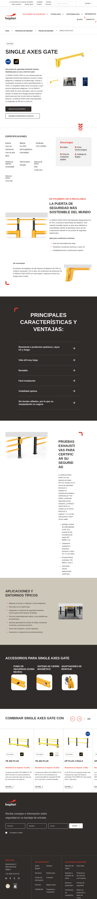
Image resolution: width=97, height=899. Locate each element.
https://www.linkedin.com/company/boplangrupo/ (6, 878)
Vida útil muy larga (28, 360)
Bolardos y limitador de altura (69, 875)
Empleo (39, 4)
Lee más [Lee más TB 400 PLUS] (38, 786)
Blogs (78, 19)
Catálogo (39, 2)
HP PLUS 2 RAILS (74, 761)
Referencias (67, 19)
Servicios (48, 4)
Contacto (89, 19)
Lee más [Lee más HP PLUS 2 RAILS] (67, 786)
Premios (38, 885)
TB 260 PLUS (12, 761)
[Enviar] (76, 825)
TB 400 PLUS (41, 761)
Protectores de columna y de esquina (81, 875)
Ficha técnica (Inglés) (81, 148)
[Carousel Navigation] (80, 719)
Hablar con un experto (17, 109)
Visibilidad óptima (28, 391)
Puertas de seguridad (46, 30)
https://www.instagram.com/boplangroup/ (19, 878)
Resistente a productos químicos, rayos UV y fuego (39, 348)
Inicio (7, 30)
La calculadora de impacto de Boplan (21, 2)
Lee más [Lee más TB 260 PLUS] (8, 786)
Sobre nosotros (16, 4)
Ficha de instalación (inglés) (64, 156)
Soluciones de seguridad (23, 30)
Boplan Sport (29, 4)
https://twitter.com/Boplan (14, 878)
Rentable (23, 370)
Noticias (48, 2)
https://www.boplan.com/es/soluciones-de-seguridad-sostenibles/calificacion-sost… (7, 886)
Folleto (65, 147)
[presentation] (19, 838)
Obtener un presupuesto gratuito (21, 116)
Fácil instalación (27, 381)
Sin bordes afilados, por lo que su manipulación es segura (36, 402)
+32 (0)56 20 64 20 (12, 874)
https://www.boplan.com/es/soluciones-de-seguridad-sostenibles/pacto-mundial (15, 886)
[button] (46, 14)
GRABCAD (39, 889)
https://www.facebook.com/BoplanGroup (10, 878)
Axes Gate (80, 866)
